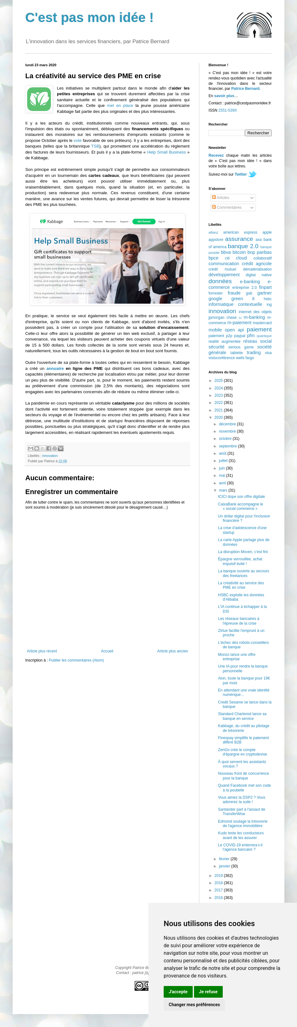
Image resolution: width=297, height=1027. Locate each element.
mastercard (262, 323)
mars (223, 490)
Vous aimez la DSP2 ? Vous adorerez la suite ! (241, 799)
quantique (264, 336)
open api (234, 329)
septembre (228, 446)
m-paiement (239, 322)
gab (249, 293)
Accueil (107, 651)
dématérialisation (257, 269)
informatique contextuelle (235, 304)
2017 (219, 890)
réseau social (257, 341)
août (223, 453)
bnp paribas (259, 252)
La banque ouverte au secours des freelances (243, 573)
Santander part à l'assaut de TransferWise (241, 811)
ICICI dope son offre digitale (241, 496)
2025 (219, 380)
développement (224, 274)
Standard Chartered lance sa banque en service (242, 716)
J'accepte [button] (178, 991)
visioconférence (222, 358)
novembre (228, 431)
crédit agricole (257, 263)
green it (242, 298)
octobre (226, 438)
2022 (219, 402)
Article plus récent (42, 651)
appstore (216, 239)
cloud (241, 257)
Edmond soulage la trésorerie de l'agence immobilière (243, 823)
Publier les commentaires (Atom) (76, 660)
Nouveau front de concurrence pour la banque (243, 775)
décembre (228, 424)
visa (268, 353)
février (225, 859)
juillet (224, 460)
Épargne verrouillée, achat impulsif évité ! (240, 561)
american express (240, 232)
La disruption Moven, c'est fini (243, 552)
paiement (259, 329)
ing (269, 304)
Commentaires (226, 207)
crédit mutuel (222, 269)
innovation (50, 456)
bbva (226, 252)
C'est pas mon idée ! (89, 17)
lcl (240, 317)
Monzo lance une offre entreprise (237, 656)
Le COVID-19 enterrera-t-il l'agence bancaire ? (240, 847)
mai (222, 475)
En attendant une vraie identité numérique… (244, 692)
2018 (219, 883)
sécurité (216, 346)
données (220, 281)
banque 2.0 (243, 246)
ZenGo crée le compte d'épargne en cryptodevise (242, 752)
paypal (239, 336)
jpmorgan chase (223, 317)
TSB (95, 146)
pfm (251, 335)
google (215, 298)
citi (227, 258)
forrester (216, 293)
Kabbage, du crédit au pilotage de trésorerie (244, 728)
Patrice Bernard (245, 88)
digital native (259, 275)
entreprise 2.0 (244, 287)
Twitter (241, 174)
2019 (219, 875)
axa (259, 239)
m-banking (254, 317)
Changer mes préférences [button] (194, 1004)
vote (78, 140)
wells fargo (245, 358)
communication (224, 263)
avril (223, 483)
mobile (215, 329)
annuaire (55, 368)
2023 (219, 395)
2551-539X (227, 110)
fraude (234, 292)
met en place (120, 105)
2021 (219, 410)
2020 (219, 417)
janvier (225, 866)
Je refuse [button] (208, 991)
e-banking (250, 281)
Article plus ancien (172, 651)
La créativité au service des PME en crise (241, 585)
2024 (219, 388)
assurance (239, 239)
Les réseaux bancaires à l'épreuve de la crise (238, 620)
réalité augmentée (224, 341)
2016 (219, 898)
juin (222, 468)
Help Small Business (166, 152)
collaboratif (262, 258)
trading (254, 352)
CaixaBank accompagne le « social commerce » (240, 506)
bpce (213, 257)
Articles (220, 197)
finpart (265, 287)
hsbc (268, 299)
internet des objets (255, 312)
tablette (236, 353)
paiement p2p (220, 336)
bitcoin (239, 252)
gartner (264, 292)
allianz (213, 232)
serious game (241, 347)
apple (267, 232)
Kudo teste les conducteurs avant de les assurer (241, 835)
